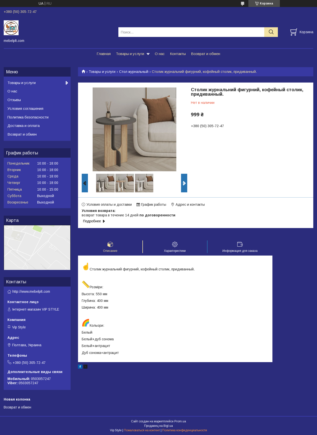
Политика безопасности (28, 117)
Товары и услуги (130, 54)
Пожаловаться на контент (142, 430)
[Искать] (271, 32)
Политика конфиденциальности (184, 430)
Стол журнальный (133, 72)
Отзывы (14, 100)
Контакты (178, 54)
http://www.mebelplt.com (31, 291)
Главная (104, 54)
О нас (160, 54)
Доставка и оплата (23, 125)
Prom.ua (180, 421)
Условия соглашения (25, 108)
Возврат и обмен (205, 54)
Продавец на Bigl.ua (158, 426)
